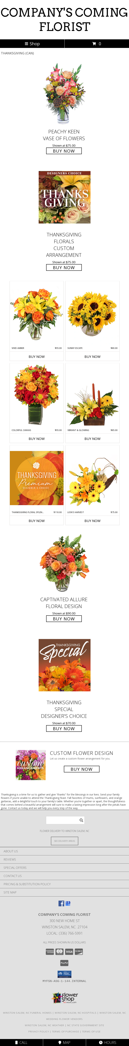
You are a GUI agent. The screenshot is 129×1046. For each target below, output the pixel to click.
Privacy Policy (38, 1031)
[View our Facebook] (61, 905)
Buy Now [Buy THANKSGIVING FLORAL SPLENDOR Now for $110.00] (37, 520)
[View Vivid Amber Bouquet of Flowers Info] (37, 313)
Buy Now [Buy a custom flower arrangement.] (82, 769)
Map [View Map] (64, 1042)
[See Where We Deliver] (64, 840)
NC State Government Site (85, 1025)
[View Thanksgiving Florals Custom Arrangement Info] (65, 197)
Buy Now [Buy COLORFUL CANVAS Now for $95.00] (37, 438)
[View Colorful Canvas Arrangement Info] (37, 395)
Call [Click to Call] (21, 1042)
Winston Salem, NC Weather (44, 1025)
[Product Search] (65, 820)
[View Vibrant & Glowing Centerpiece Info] (92, 395)
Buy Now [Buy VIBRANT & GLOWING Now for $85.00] (92, 438)
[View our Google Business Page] (68, 905)
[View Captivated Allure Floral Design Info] (65, 562)
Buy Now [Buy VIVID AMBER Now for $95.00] (37, 356)
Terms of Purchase (65, 1031)
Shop (32, 43)
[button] (64, 974)
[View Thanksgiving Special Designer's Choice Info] (65, 665)
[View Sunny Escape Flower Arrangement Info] (92, 313)
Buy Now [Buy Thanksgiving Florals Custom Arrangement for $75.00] (64, 267)
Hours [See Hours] (107, 1042)
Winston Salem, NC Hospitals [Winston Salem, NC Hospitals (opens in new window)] (75, 1012)
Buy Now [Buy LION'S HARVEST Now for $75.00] (92, 520)
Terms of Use (91, 1031)
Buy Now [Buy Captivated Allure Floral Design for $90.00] (64, 619)
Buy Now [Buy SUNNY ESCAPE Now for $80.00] (92, 356)
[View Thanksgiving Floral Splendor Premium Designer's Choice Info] (37, 477)
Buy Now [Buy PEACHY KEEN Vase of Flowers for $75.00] (64, 151)
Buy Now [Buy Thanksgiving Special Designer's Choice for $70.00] (64, 728)
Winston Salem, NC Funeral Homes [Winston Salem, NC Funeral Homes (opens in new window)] (27, 1012)
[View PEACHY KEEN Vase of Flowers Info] (65, 94)
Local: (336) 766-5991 (65, 933)
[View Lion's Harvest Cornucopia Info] (92, 477)
